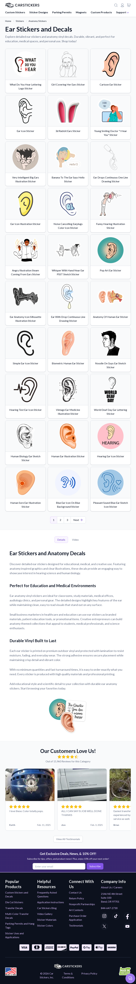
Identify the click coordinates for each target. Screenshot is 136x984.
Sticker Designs (38, 12)
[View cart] (129, 5)
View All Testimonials (68, 839)
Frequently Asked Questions (47, 894)
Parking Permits (62, 12)
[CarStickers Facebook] (127, 916)
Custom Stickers (15, 12)
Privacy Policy (89, 973)
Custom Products (101, 12)
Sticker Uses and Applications (14, 935)
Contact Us (75, 892)
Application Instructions (50, 902)
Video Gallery (44, 913)
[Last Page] (78, 520)
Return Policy (76, 898)
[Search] (116, 5)
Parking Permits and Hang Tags (19, 925)
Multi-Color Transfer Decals (17, 915)
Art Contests (76, 909)
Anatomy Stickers (38, 21)
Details (61, 539)
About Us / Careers (111, 887)
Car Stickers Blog (47, 908)
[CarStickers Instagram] (104, 916)
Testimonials (76, 925)
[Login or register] (122, 5)
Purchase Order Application (78, 917)
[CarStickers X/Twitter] (104, 927)
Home (8, 21)
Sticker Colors (45, 925)
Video (75, 539)
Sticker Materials (46, 919)
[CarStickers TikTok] (115, 916)
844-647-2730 (109, 908)
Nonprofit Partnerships (82, 904)
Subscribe (94, 866)
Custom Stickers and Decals (16, 894)
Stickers (20, 21)
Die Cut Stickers (14, 902)
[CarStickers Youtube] (127, 927)
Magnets (81, 12)
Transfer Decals (14, 908)
